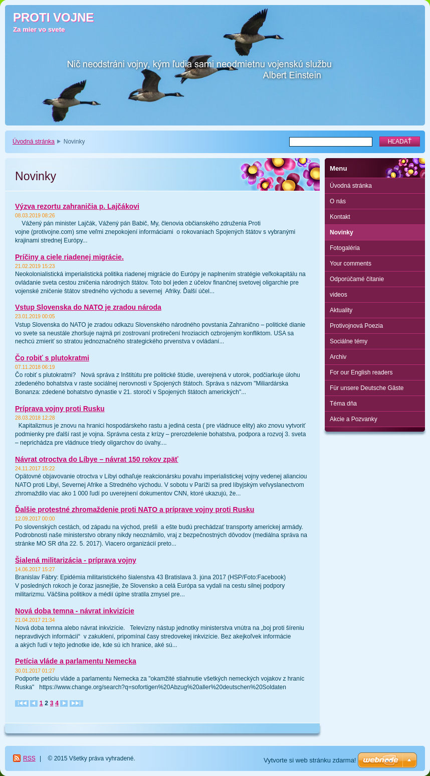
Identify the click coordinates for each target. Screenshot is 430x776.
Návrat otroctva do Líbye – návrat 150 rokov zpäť (96, 459)
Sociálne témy (348, 341)
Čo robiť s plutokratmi (52, 358)
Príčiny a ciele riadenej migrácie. (69, 257)
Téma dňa (343, 403)
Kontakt (340, 216)
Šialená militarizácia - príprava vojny (75, 560)
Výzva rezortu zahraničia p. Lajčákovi (77, 206)
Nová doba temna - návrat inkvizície (74, 611)
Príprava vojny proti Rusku (60, 409)
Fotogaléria (345, 247)
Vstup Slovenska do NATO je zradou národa (88, 307)
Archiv (338, 356)
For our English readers (361, 372)
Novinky (341, 232)
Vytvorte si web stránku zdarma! (310, 760)
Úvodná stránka (34, 141)
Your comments (350, 263)
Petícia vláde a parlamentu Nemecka (75, 661)
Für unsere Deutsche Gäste (366, 388)
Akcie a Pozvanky (353, 419)
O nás (338, 201)
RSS (29, 758)
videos (338, 294)
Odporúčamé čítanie (357, 279)
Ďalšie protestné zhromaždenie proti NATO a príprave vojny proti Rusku (134, 509)
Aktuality (341, 310)
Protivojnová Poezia (356, 325)
